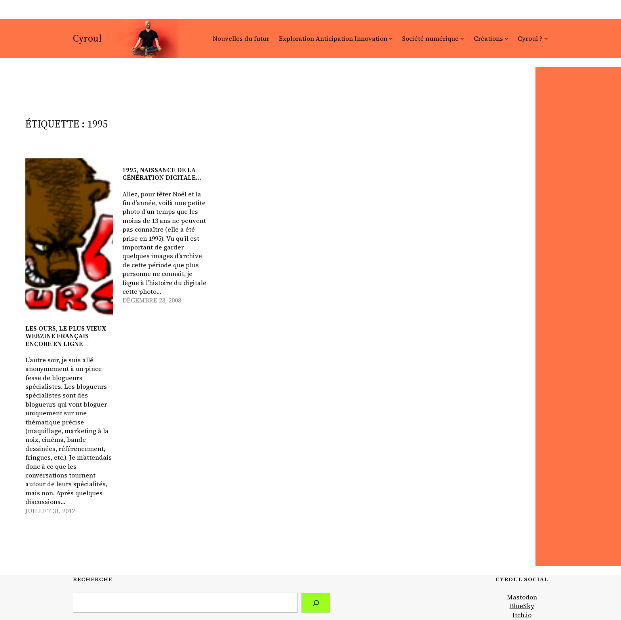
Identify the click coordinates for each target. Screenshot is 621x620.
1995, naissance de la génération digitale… (161, 173)
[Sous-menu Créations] (507, 38)
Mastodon (522, 597)
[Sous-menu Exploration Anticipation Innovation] (391, 38)
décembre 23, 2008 (151, 300)
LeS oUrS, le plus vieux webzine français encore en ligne (65, 336)
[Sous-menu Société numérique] (462, 38)
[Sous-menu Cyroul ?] (546, 38)
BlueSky (522, 605)
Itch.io (521, 614)
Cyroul (87, 38)
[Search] (315, 603)
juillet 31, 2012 (50, 510)
